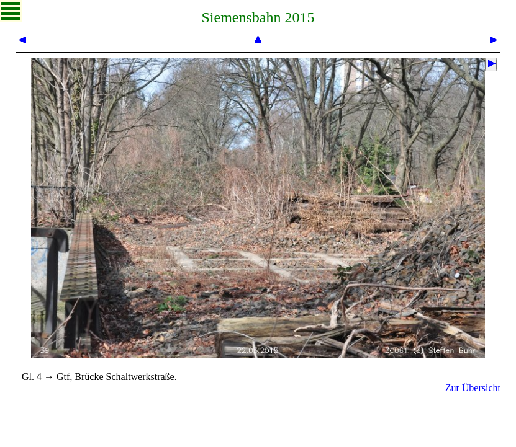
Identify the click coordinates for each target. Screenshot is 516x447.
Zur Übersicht (472, 388)
